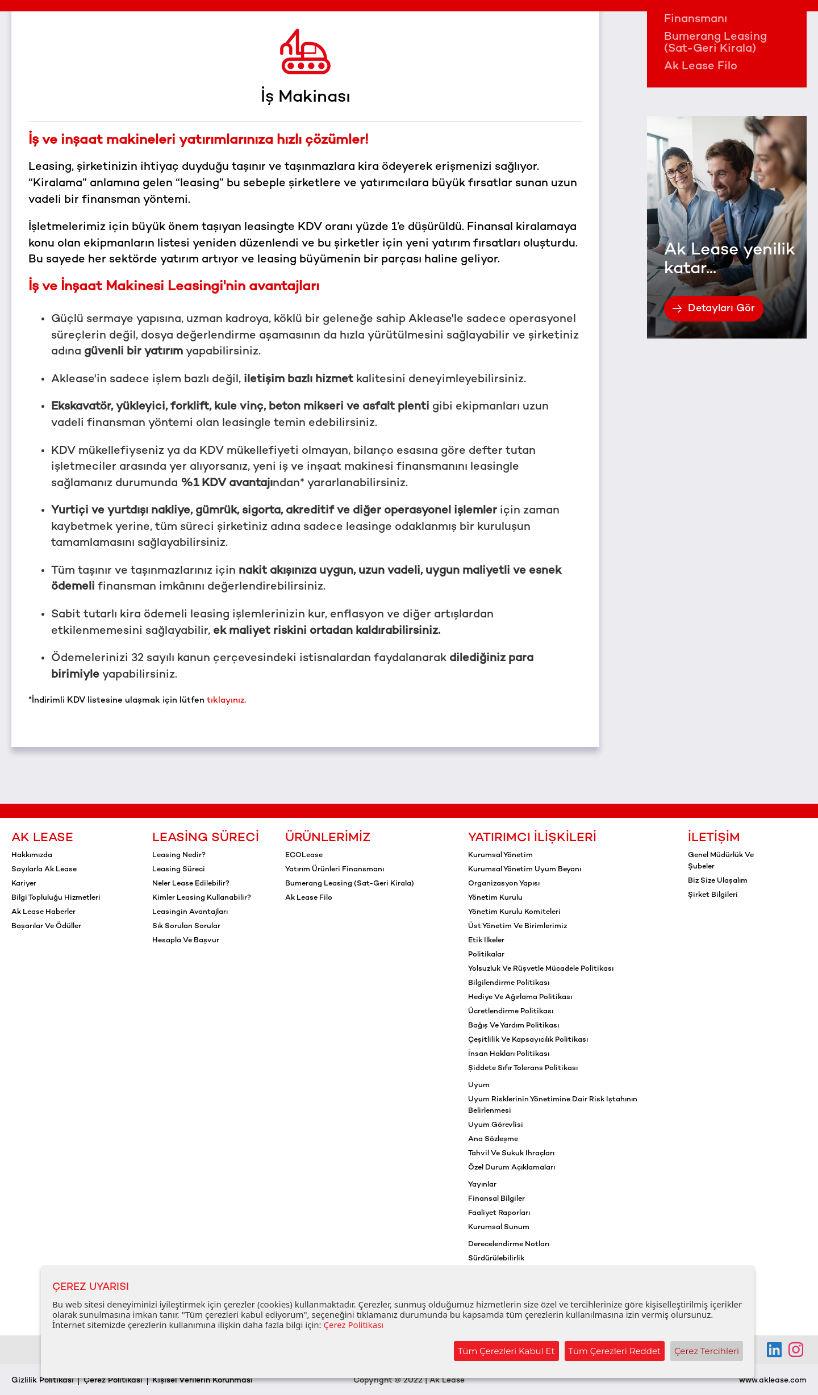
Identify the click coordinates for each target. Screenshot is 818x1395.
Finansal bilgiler (496, 1199)
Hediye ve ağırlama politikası (520, 997)
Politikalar (486, 955)
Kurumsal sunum (498, 1227)
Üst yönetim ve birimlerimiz (517, 926)
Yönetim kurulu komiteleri (514, 912)
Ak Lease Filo (700, 67)
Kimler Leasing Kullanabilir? (201, 898)
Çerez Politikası (113, 1380)
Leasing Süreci (205, 838)
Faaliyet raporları (499, 1213)
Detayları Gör (714, 308)
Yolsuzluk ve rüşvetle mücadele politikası (541, 969)
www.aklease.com (773, 1380)
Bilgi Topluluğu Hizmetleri (56, 898)
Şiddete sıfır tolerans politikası (523, 1068)
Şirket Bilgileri (713, 895)
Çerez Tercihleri (706, 1351)
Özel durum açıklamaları (511, 1168)
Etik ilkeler (486, 941)
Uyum (479, 1085)
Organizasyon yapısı (504, 884)
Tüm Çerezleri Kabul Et (506, 1351)
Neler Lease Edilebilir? (190, 884)
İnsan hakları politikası (508, 1054)
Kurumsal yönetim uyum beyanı (524, 870)
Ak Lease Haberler (43, 912)
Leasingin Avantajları (190, 912)
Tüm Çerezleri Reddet (615, 1351)
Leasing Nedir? (179, 855)
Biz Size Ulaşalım (718, 881)
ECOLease (304, 855)
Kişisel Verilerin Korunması (202, 1380)
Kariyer (23, 884)
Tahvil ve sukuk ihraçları (511, 1154)
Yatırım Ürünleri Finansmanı (707, 14)
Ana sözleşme (493, 1139)
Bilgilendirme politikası (508, 983)
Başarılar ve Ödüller (46, 926)
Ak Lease (42, 838)
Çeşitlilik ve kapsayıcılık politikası (528, 1040)
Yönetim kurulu (495, 898)
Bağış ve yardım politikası (513, 1026)
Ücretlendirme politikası (510, 1012)
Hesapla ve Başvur (185, 941)
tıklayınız (225, 700)
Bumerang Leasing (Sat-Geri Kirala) (715, 43)
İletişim (714, 838)
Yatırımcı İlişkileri (532, 838)
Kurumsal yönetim (500, 855)
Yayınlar (482, 1185)
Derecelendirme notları (508, 1244)
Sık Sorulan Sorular (186, 926)
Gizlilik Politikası (42, 1380)
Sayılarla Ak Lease (44, 870)
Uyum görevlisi (495, 1125)
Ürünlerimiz (327, 838)
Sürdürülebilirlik (496, 1259)
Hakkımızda (31, 855)
